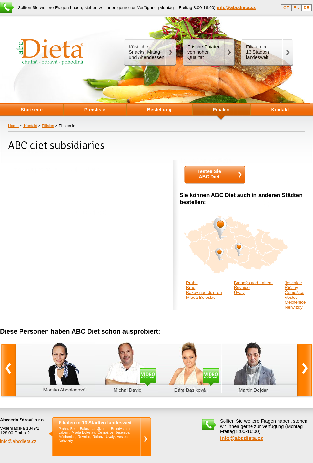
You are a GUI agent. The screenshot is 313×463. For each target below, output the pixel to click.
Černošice (294, 292)
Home (13, 126)
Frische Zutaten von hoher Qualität (204, 52)
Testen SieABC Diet (209, 174)
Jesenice (293, 282)
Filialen (48, 126)
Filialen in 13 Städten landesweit (95, 423)
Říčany (291, 287)
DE (307, 7)
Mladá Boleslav (200, 297)
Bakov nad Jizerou (204, 292)
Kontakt (30, 126)
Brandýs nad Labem (253, 282)
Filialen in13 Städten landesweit (257, 52)
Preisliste (94, 109)
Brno (190, 287)
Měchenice (295, 302)
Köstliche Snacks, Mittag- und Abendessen (146, 52)
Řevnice (242, 287)
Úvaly (239, 292)
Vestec (291, 297)
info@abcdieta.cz (18, 441)
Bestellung (159, 109)
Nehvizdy (294, 307)
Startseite (32, 109)
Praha (192, 282)
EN (296, 7)
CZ (286, 7)
